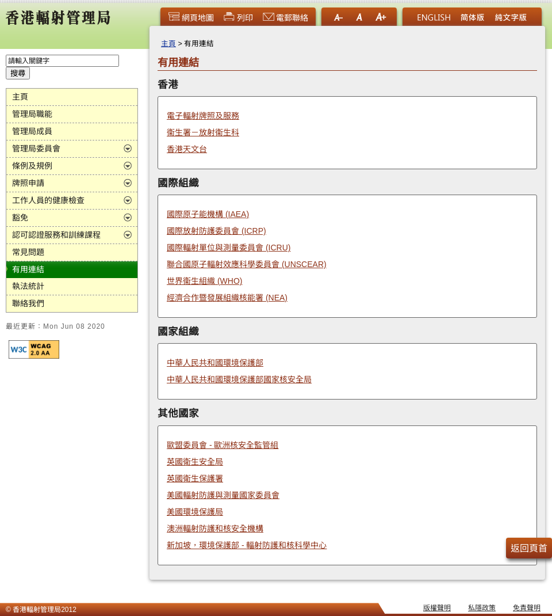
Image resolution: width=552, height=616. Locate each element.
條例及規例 (32, 165)
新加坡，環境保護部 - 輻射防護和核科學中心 (247, 545)
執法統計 (28, 286)
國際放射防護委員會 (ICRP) (216, 230)
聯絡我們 (28, 303)
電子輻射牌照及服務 (203, 115)
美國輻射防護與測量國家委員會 (223, 495)
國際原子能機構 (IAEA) (208, 214)
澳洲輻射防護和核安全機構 (215, 528)
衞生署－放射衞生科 (203, 132)
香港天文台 (187, 149)
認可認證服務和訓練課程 (56, 234)
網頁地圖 (191, 17)
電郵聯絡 (285, 17)
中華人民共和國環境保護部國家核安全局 (239, 379)
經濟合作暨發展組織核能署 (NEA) (227, 297)
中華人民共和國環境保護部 (215, 362)
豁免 (20, 217)
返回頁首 (529, 548)
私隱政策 (482, 608)
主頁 (20, 96)
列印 (238, 17)
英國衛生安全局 (195, 461)
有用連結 (28, 269)
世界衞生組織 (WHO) (204, 281)
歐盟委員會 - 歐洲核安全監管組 (222, 445)
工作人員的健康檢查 (48, 200)
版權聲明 (437, 608)
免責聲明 (526, 608)
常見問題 (28, 252)
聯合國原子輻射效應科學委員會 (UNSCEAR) (247, 264)
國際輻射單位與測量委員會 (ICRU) (228, 247)
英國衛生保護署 (195, 478)
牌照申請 (28, 183)
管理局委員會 (36, 148)
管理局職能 (32, 114)
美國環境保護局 (195, 511)
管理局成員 (32, 131)
